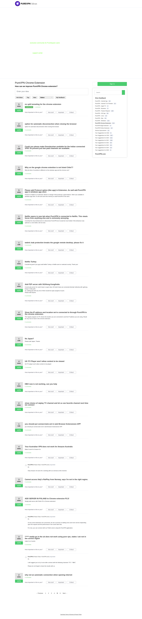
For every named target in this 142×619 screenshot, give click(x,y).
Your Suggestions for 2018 (102, 133)
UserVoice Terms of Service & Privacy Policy (71, 614)
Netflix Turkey (30, 262)
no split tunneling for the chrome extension (43, 104)
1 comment (37, 107)
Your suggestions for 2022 (102, 142)
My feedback (60, 97)
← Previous (39, 593)
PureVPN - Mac (99, 118)
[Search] (123, 92)
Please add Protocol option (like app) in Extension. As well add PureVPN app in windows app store (55, 191)
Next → (65, 593)
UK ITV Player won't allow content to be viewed (44, 361)
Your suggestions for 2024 (102, 147)
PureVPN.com (100, 154)
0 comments (28, 130)
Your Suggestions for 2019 (102, 135)
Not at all (51, 113)
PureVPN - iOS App (100, 113)
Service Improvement (101, 130)
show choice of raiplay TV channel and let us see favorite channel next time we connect (56, 404)
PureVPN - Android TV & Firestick (104, 103)
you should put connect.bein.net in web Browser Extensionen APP (53, 424)
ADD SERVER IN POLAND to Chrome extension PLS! (47, 499)
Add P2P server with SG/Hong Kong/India (42, 284)
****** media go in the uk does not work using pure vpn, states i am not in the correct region (55, 537)
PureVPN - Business (100, 108)
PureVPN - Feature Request (102, 111)
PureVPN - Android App (101, 101)
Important (62, 113)
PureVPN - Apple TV (100, 106)
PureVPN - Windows (100, 120)
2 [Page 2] (48, 593)
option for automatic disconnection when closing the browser (51, 124)
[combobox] (109, 92)
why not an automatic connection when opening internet (48, 575)
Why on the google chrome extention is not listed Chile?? (49, 167)
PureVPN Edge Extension (102, 125)
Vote (19, 110)
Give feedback (100, 98)
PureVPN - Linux (99, 116)
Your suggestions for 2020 (102, 138)
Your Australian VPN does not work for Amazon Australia (49, 447)
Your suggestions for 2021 (102, 140)
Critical (72, 113)
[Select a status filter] (46, 97)
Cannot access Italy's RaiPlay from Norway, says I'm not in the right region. (56, 479)
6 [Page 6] (60, 593)
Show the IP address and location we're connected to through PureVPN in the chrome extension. (56, 313)
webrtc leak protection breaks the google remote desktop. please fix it (54, 243)
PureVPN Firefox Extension (102, 128)
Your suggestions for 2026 (102, 150)
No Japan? (29, 339)
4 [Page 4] (54, 593)
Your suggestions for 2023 (102, 145)
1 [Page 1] (45, 593)
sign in (112, 84)
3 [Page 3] (51, 593)
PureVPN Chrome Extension (103, 123)
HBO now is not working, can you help (41, 384)
